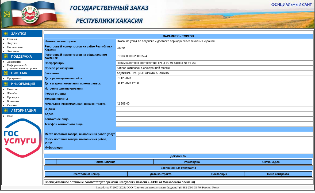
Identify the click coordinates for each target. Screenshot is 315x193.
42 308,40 (123, 103)
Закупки (12, 43)
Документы (14, 61)
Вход (10, 115)
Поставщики (14, 47)
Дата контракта (160, 174)
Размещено (192, 162)
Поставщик (219, 174)
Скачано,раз (271, 162)
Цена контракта (278, 174)
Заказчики (13, 51)
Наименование (104, 162)
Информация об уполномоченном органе (22, 67)
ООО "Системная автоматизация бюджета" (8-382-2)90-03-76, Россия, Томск (172, 187)
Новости (12, 89)
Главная (12, 39)
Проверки (13, 97)
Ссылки (12, 105)
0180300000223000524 (132, 56)
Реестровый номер (86, 174)
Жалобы (12, 93)
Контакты (13, 101)
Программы (14, 78)
